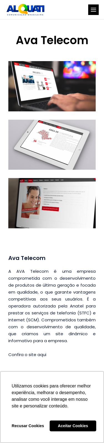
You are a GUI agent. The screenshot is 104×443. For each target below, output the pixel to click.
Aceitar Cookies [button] (73, 426)
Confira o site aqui (27, 354)
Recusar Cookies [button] (28, 426)
